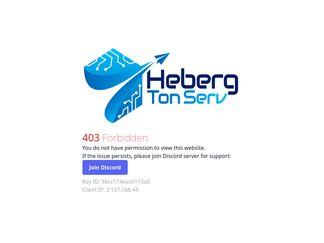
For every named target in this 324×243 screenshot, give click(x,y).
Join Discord (105, 167)
